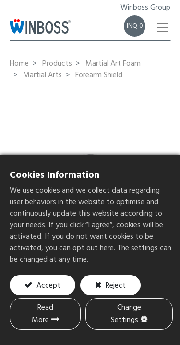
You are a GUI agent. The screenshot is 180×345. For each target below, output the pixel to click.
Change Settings (126, 313)
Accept (47, 285)
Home (19, 64)
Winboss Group (145, 7)
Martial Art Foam (113, 64)
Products (57, 64)
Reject (115, 285)
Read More (42, 313)
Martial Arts (42, 75)
